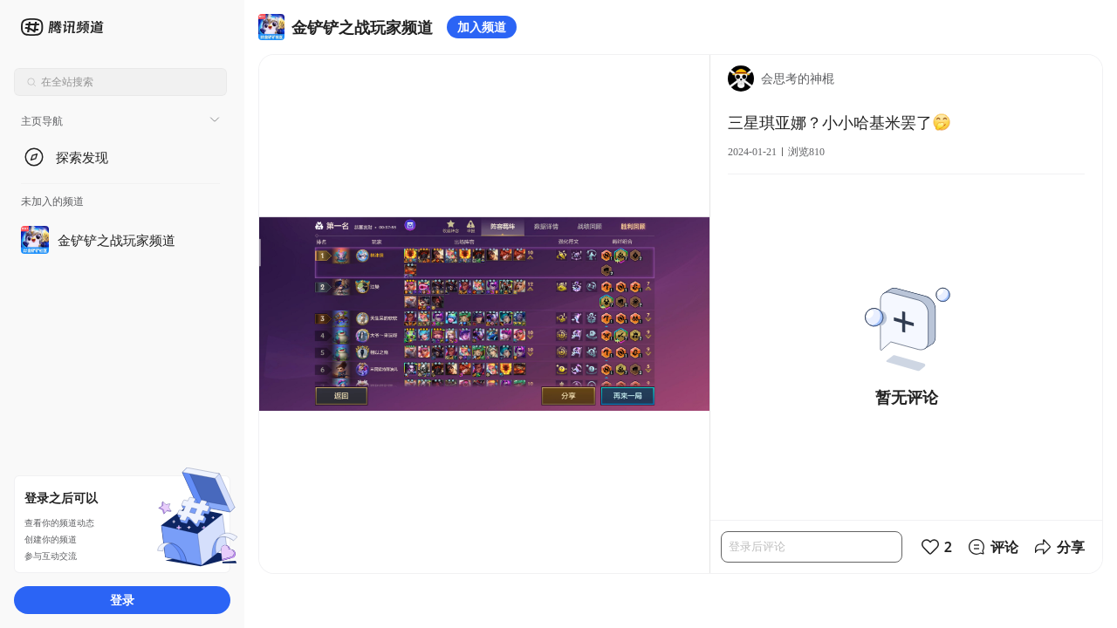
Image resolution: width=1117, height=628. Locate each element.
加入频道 (481, 26)
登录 (122, 599)
